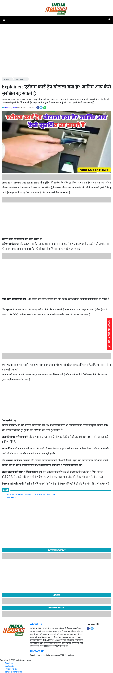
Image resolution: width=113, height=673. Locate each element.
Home (6, 79)
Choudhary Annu (10, 108)
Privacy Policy (11, 669)
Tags (5, 490)
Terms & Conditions (13, 672)
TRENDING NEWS (56, 550)
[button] (4, 20)
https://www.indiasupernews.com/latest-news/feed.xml (31, 494)
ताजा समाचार (20, 79)
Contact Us (37, 651)
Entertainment (56, 607)
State (56, 595)
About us (9, 663)
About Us (36, 624)
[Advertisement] (51, 60)
